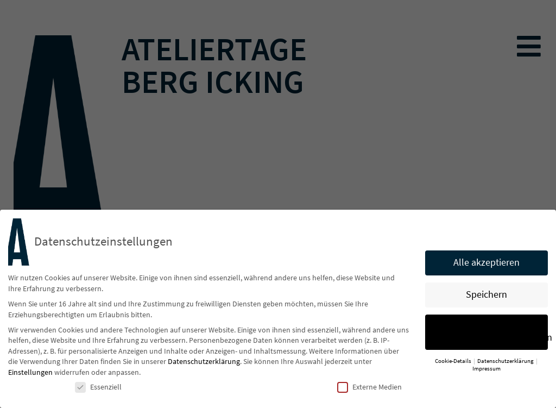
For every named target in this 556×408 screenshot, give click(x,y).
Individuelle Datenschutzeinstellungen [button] (496, 334)
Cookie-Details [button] (453, 362)
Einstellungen (30, 374)
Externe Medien (369, 389)
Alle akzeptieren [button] (486, 265)
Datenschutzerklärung (204, 363)
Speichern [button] (486, 297)
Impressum (486, 370)
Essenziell (98, 389)
